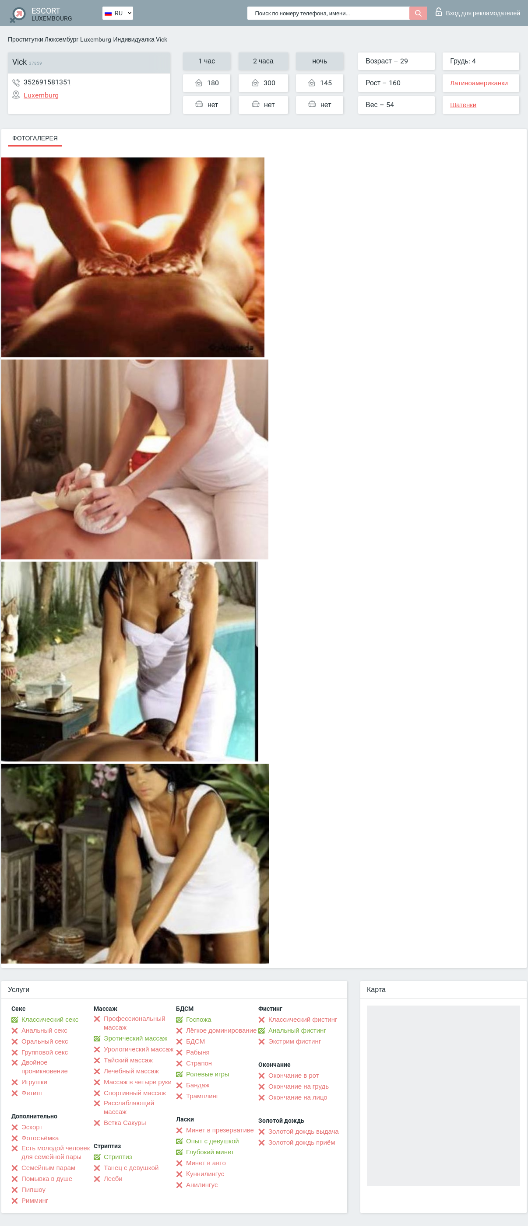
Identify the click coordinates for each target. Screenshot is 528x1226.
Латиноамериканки (479, 83)
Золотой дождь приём (301, 1142)
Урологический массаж (138, 1049)
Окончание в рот (293, 1075)
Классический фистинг (302, 1019)
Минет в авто (206, 1163)
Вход (478, 12)
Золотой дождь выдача (303, 1131)
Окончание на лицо (297, 1097)
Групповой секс (44, 1052)
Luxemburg (95, 39)
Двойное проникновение (44, 1066)
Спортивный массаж (135, 1093)
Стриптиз (118, 1157)
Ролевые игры (207, 1074)
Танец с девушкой (131, 1168)
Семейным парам (48, 1168)
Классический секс (49, 1019)
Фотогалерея (35, 138)
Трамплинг (202, 1096)
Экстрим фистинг (294, 1041)
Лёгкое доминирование (221, 1030)
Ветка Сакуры (125, 1123)
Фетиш (31, 1093)
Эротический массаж (135, 1038)
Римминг (34, 1201)
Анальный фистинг (297, 1030)
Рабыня (198, 1052)
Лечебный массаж (131, 1071)
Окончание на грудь (298, 1086)
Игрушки (34, 1082)
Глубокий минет (210, 1152)
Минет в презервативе (220, 1130)
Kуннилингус (205, 1174)
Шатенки (463, 105)
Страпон (199, 1063)
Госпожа (198, 1019)
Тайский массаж (128, 1060)
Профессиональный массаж (134, 1023)
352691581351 (47, 82)
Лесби (113, 1179)
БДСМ (195, 1041)
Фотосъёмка (40, 1138)
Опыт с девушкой (212, 1141)
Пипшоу (33, 1190)
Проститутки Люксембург (43, 39)
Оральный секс (44, 1041)
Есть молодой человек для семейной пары (55, 1152)
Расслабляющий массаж (129, 1107)
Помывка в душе (46, 1179)
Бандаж (198, 1085)
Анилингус (202, 1185)
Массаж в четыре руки (138, 1082)
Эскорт (31, 1127)
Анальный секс (44, 1030)
